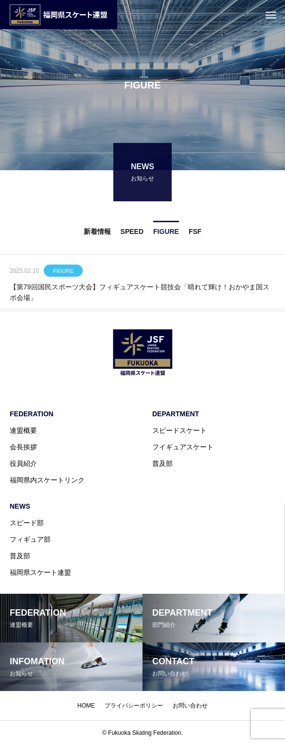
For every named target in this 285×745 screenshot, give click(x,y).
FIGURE (63, 272)
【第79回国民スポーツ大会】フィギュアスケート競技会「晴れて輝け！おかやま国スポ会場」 (139, 293)
